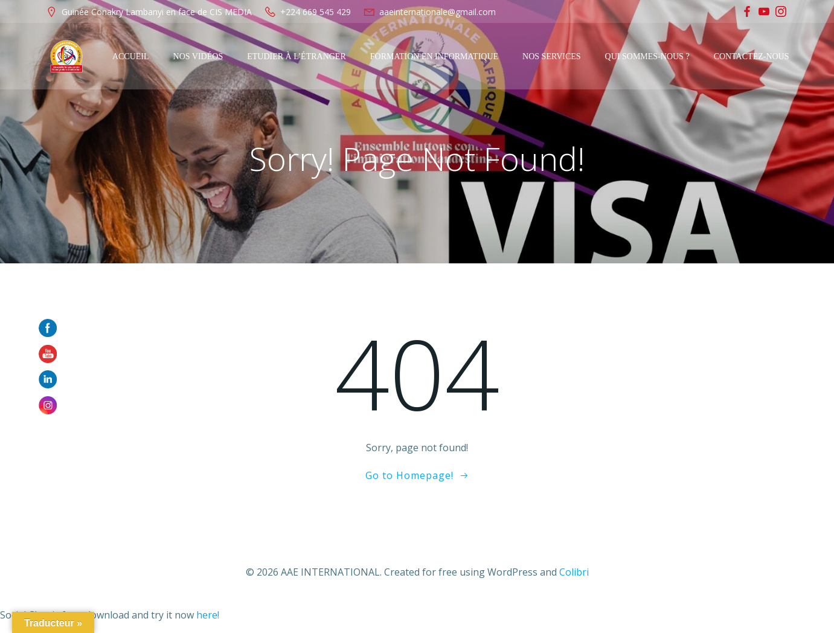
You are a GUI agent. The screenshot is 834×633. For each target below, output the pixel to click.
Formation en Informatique (434, 56)
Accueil (130, 56)
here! (207, 615)
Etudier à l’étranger (296, 56)
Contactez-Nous (751, 56)
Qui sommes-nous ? (647, 56)
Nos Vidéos (198, 56)
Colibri (574, 572)
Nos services (551, 56)
